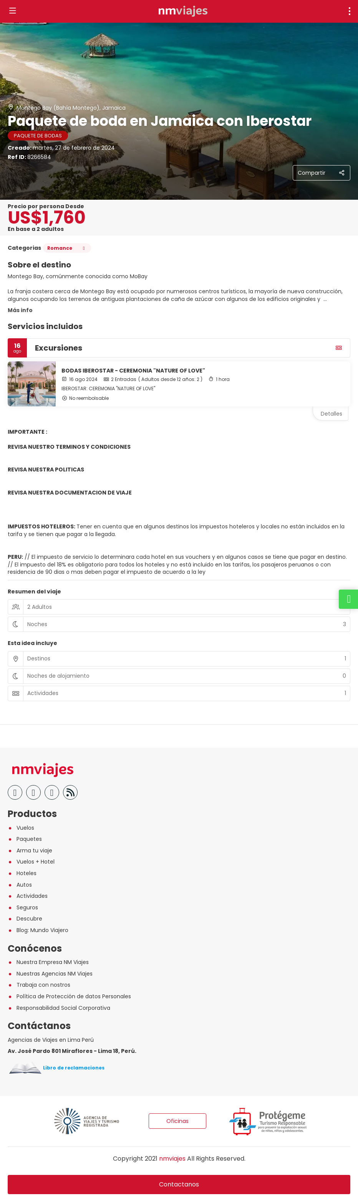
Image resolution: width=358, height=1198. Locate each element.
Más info (20, 310)
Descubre (25, 918)
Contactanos (179, 1184)
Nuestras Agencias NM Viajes (50, 973)
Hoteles (22, 873)
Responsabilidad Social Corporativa (59, 1008)
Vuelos (21, 828)
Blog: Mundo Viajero (38, 930)
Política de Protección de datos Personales (69, 996)
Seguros (23, 907)
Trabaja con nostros (39, 985)
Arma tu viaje (30, 850)
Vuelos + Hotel (31, 862)
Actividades (28, 896)
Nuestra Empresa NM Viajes (48, 962)
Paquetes (25, 839)
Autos (20, 885)
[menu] (349, 11)
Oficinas (177, 1121)
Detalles (331, 414)
